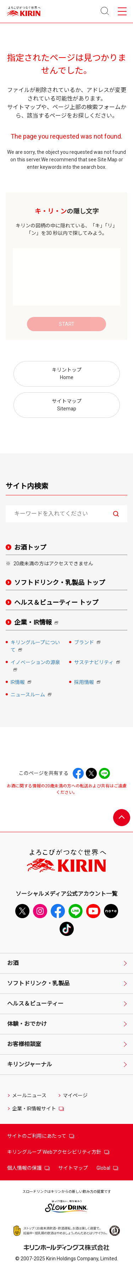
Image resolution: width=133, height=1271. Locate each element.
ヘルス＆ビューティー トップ (56, 602)
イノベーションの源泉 (35, 666)
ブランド (88, 643)
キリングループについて (35, 647)
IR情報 (22, 682)
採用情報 (88, 682)
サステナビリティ (97, 662)
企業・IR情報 (37, 623)
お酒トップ (30, 547)
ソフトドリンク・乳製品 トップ (59, 582)
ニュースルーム (32, 695)
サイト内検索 (27, 486)
